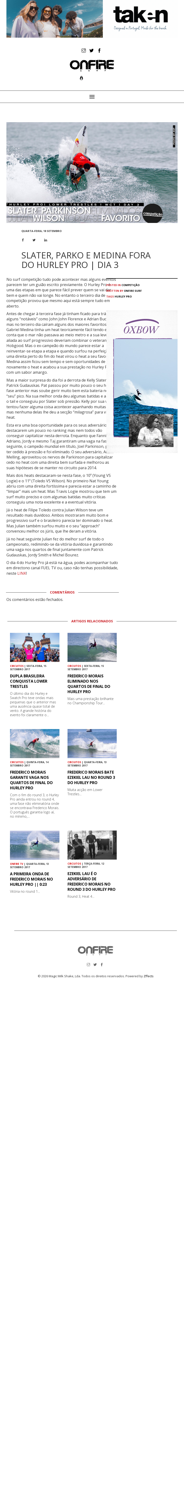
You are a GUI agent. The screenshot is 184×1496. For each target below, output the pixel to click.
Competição (130, 285)
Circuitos (17, 666)
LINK (21, 573)
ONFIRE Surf (133, 290)
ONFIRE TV (16, 864)
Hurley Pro (123, 296)
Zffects (149, 976)
